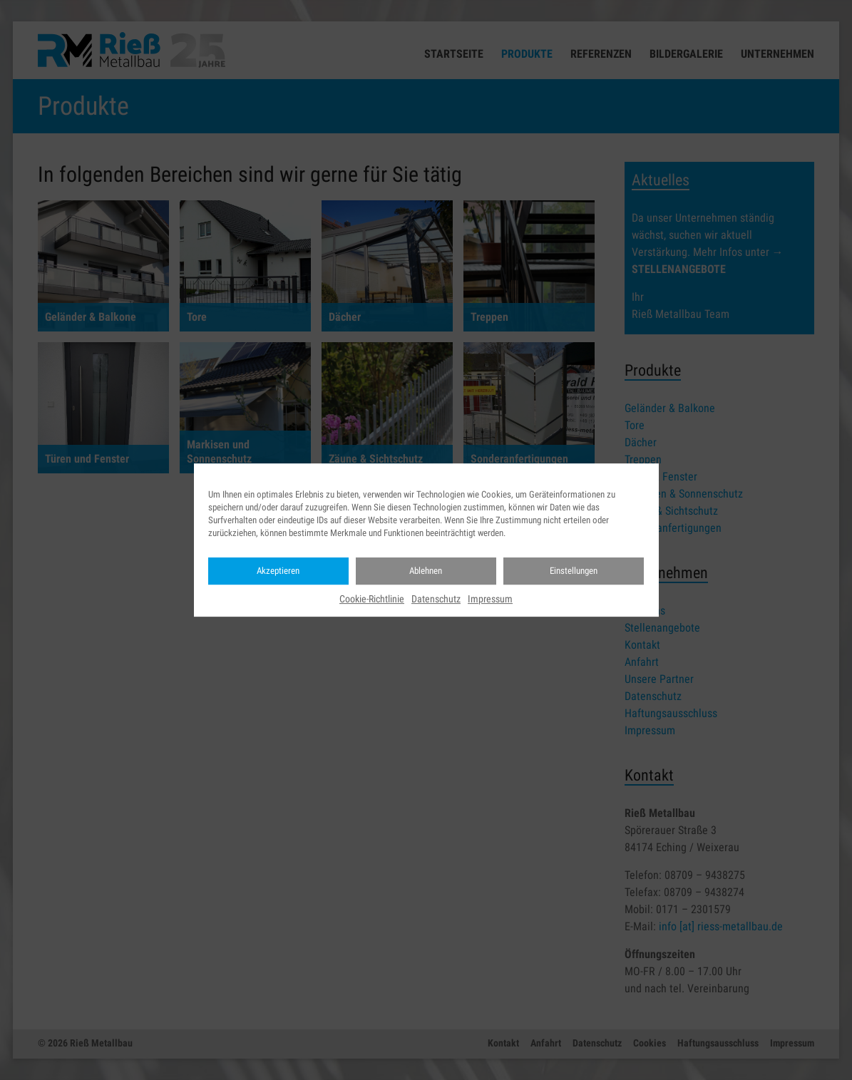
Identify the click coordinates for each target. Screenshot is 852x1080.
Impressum (490, 599)
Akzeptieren (278, 570)
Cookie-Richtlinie (371, 599)
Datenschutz (436, 599)
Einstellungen (573, 570)
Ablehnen (425, 570)
